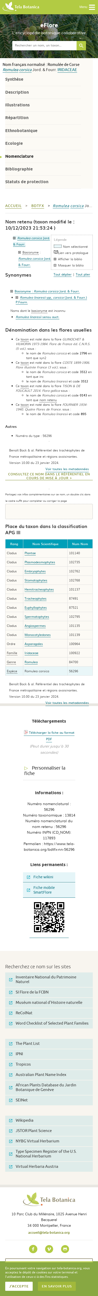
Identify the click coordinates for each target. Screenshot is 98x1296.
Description (17, 92)
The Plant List (24, 1043)
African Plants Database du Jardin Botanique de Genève (42, 1087)
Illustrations (17, 104)
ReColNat (20, 1013)
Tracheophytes (36, 598)
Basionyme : (47, 291)
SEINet (18, 1100)
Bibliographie (19, 169)
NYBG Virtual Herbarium (34, 1141)
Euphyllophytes (36, 607)
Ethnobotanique (21, 130)
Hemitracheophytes (39, 589)
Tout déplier (63, 274)
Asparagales (34, 643)
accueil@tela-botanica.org (49, 1232)
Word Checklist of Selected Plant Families (49, 1023)
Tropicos (20, 1064)
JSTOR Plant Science (30, 1130)
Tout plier (83, 274)
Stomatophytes (36, 580)
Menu (87, 7)
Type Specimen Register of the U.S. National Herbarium (43, 1154)
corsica (25, 69)
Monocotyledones (38, 634)
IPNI (16, 1054)
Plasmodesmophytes (40, 562)
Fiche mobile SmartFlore (41, 890)
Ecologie (14, 143)
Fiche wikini (40, 877)
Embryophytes (35, 571)
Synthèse (14, 79)
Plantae (30, 553)
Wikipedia (21, 1120)
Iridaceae (67, 69)
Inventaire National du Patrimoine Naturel (42, 979)
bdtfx (37, 206)
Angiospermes (35, 625)
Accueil (13, 206)
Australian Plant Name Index (37, 1074)
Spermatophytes (37, 616)
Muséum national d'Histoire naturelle (45, 1002)
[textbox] (44, 45)
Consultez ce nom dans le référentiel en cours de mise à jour (49, 476)
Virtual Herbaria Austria (33, 1166)
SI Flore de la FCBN (29, 992)
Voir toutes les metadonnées (67, 469)
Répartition (16, 117)
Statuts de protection (26, 181)
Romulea (10, 69)
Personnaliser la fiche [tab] (44, 770)
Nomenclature (19, 156)
